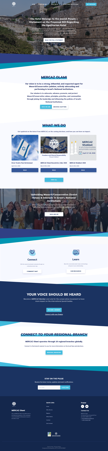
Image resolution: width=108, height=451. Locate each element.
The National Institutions (70, 4)
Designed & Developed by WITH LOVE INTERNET (54, 448)
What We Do (54, 4)
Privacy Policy (57, 446)
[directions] (65, 387)
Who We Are (43, 4)
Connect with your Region (54, 314)
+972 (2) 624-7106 (86, 420)
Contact (48, 420)
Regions (48, 413)
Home (33, 4)
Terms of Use (50, 446)
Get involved (49, 423)
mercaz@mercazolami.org (88, 418)
